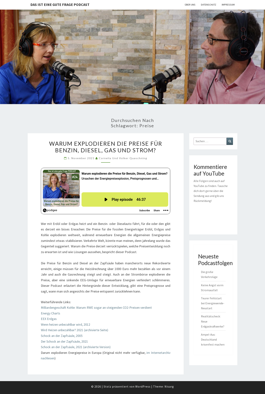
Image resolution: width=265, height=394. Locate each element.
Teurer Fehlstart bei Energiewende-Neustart (212, 303)
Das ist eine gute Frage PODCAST (59, 4)
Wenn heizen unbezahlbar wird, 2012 (65, 324)
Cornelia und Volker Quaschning (123, 158)
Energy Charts (50, 313)
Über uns (190, 4)
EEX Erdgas (49, 319)
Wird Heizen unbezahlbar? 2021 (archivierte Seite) (74, 330)
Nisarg (169, 386)
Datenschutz (208, 4)
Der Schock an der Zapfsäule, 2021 (64, 341)
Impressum (228, 4)
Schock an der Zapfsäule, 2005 (61, 336)
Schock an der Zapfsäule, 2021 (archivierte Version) (76, 347)
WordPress (143, 386)
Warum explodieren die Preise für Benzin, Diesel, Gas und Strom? (105, 146)
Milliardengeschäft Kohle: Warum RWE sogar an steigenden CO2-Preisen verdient (96, 307)
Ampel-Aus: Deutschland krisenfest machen (213, 339)
